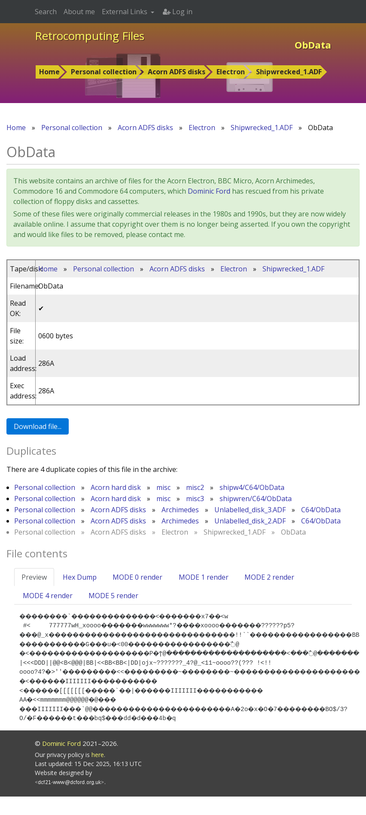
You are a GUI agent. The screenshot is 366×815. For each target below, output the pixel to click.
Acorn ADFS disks (176, 71)
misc (163, 487)
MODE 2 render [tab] (269, 577)
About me (79, 11)
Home (49, 71)
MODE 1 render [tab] (204, 577)
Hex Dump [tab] (80, 577)
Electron (231, 71)
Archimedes (180, 509)
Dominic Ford (209, 191)
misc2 (195, 487)
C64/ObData (321, 509)
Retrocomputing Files (89, 35)
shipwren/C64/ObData (256, 498)
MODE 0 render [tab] (137, 577)
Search (46, 11)
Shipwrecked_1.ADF (289, 71)
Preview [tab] (34, 577)
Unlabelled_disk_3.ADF (250, 509)
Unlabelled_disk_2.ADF (250, 521)
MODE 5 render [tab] (113, 595)
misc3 (195, 498)
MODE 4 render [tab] (48, 595)
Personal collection (104, 71)
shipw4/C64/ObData (252, 487)
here (98, 773)
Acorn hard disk (116, 487)
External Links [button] (125, 11)
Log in (177, 11)
